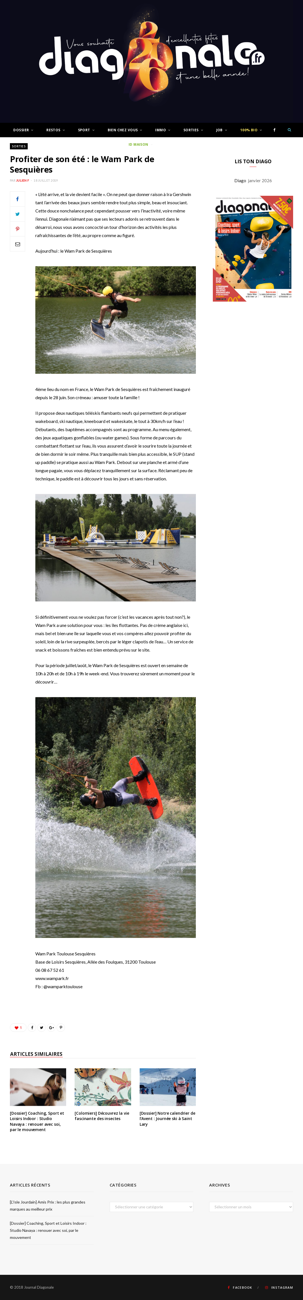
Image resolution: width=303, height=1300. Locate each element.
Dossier (21, 130)
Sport (84, 130)
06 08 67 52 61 (49, 970)
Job (219, 130)
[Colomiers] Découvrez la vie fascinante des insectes (102, 1115)
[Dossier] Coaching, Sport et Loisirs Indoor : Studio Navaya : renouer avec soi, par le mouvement (37, 1121)
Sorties (191, 130)
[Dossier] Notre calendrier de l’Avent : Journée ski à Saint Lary (167, 1118)
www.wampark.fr (52, 978)
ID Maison (138, 144)
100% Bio (248, 130)
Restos (53, 130)
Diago (241, 180)
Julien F (22, 180)
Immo (160, 130)
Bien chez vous (123, 130)
